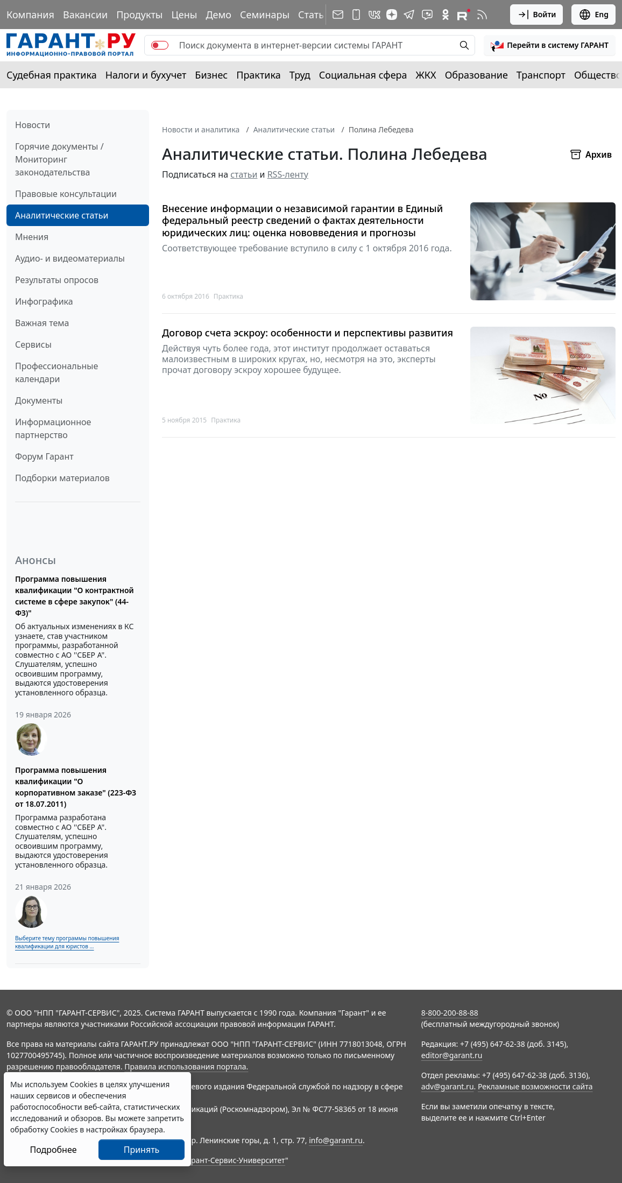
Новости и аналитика (200, 129)
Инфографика (44, 301)
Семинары (264, 14)
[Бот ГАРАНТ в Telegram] (427, 14)
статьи (243, 174)
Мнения (31, 237)
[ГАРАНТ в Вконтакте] (374, 14)
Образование (476, 74)
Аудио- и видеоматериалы (70, 258)
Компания (30, 14)
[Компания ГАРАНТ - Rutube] (463, 14)
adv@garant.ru (447, 1086)
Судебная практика (51, 74)
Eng (593, 14)
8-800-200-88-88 (449, 1013)
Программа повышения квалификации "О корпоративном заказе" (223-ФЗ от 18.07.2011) (75, 787)
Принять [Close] (142, 1150)
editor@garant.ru (452, 1055)
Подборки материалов (62, 478)
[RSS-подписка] (482, 14)
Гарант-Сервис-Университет (234, 1160)
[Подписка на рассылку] (337, 14)
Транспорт (541, 74)
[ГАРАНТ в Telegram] (408, 14)
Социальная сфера (363, 74)
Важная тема (42, 323)
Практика (258, 74)
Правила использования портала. (186, 1066)
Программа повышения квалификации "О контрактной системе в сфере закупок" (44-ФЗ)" (74, 596)
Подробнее (53, 1150)
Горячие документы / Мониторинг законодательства (59, 159)
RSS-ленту (287, 174)
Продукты (139, 14)
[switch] (159, 45)
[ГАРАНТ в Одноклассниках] (445, 14)
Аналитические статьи (61, 215)
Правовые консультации (66, 194)
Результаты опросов (56, 280)
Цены (184, 14)
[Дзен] (391, 14)
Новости (32, 125)
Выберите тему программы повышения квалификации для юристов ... (67, 942)
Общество (598, 74)
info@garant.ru (336, 1140)
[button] (550, 45)
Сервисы (33, 344)
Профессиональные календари (56, 372)
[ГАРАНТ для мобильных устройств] (356, 14)
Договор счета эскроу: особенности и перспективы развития (307, 333)
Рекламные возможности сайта (535, 1086)
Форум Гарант (44, 456)
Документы (38, 400)
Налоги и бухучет (146, 74)
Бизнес (211, 74)
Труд (299, 74)
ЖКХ (426, 74)
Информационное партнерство (53, 428)
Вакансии (85, 14)
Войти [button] (536, 14)
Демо (218, 14)
